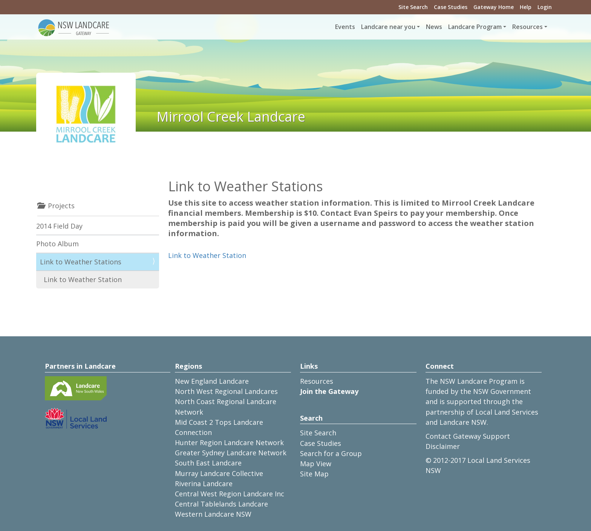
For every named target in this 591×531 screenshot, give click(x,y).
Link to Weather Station (207, 255)
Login (544, 7)
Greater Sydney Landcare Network (230, 452)
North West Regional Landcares (226, 391)
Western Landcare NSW (213, 514)
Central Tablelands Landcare (221, 503)
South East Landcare (208, 462)
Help (525, 7)
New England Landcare (212, 381)
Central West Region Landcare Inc (229, 493)
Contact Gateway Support (468, 436)
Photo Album (57, 243)
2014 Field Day (59, 225)
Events (345, 27)
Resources (316, 381)
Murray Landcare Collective (219, 473)
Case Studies (450, 7)
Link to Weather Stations (80, 261)
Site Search (413, 7)
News (434, 27)
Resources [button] (527, 27)
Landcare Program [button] (475, 27)
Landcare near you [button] (388, 27)
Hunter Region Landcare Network (229, 442)
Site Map (314, 473)
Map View (315, 463)
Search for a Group (331, 453)
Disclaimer (443, 446)
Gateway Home (493, 7)
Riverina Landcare (204, 483)
